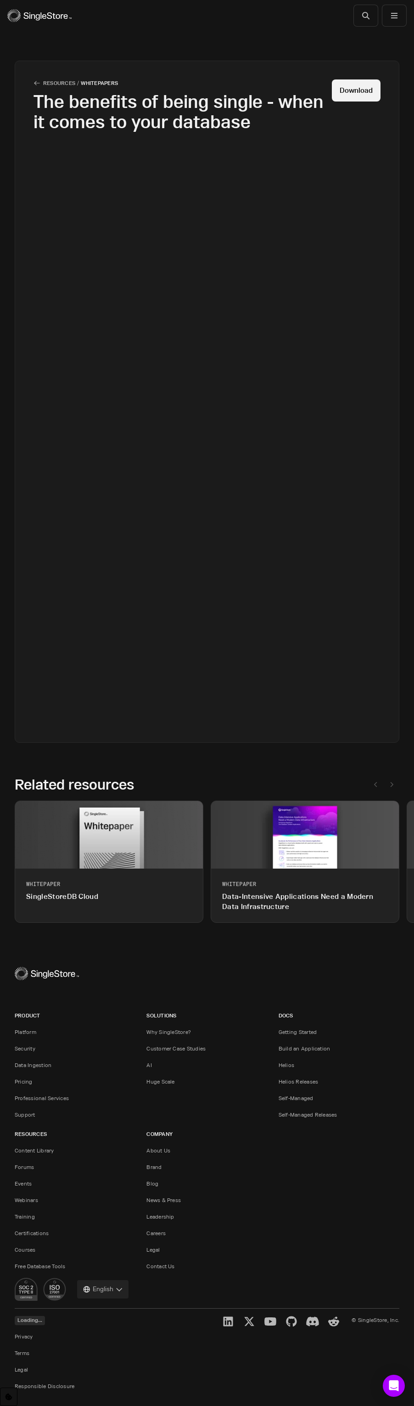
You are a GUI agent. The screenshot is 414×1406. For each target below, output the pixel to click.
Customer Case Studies (176, 1048)
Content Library (34, 1150)
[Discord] (312, 1321)
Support (25, 1114)
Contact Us (160, 1266)
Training (25, 1216)
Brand (154, 1166)
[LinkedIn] (228, 1321)
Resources (59, 82)
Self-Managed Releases (308, 1114)
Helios (286, 1065)
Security (25, 1048)
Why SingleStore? (168, 1031)
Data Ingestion (33, 1065)
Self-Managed (296, 1098)
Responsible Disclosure (44, 1386)
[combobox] (103, 1289)
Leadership (160, 1216)
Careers (156, 1233)
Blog (152, 1183)
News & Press (163, 1200)
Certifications (32, 1233)
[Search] (365, 16)
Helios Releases (299, 1081)
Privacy (24, 1336)
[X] (249, 1321)
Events (23, 1183)
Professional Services (42, 1098)
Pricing (24, 1081)
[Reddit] (334, 1321)
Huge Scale (160, 1081)
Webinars (26, 1200)
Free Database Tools (40, 1266)
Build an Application (304, 1048)
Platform (25, 1031)
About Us (158, 1150)
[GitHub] (291, 1321)
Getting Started (298, 1031)
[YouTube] (270, 1321)
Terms (22, 1353)
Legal (153, 1249)
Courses (25, 1249)
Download (356, 90)
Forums (24, 1166)
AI (148, 1065)
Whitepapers (99, 82)
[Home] (39, 16)
